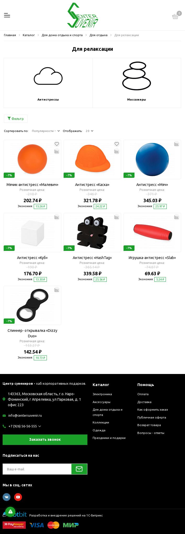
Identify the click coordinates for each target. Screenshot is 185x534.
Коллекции (101, 422)
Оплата (143, 394)
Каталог (101, 384)
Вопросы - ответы (150, 432)
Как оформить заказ (152, 409)
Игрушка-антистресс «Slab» (152, 258)
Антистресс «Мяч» (152, 185)
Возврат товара (149, 425)
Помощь (145, 384)
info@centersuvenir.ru (25, 415)
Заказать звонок (45, 439)
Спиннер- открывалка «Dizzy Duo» (32, 333)
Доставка (144, 402)
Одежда (99, 430)
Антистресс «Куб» (32, 258)
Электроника (102, 394)
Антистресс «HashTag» (92, 258)
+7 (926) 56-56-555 (22, 426)
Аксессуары (101, 402)
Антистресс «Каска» (92, 185)
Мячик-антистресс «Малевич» (32, 185)
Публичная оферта (151, 417)
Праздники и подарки (109, 437)
